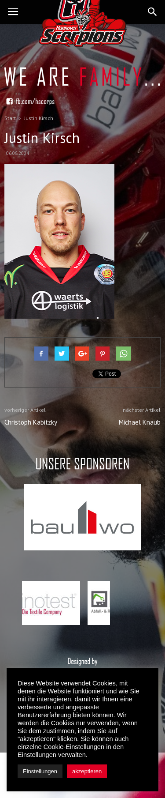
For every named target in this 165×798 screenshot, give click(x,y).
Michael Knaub (140, 422)
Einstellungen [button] (40, 771)
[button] (152, 12)
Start (10, 118)
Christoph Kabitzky (30, 422)
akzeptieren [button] (87, 771)
